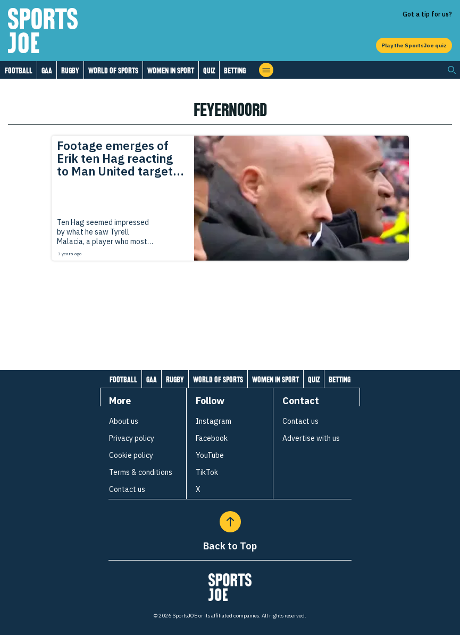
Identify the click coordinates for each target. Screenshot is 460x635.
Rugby (70, 70)
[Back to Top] (230, 521)
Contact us (127, 489)
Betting (235, 70)
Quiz (209, 70)
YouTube (210, 455)
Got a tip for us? (427, 14)
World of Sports (113, 70)
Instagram (213, 421)
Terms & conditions (140, 472)
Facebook (212, 438)
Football (18, 70)
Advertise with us (311, 438)
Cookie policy (131, 455)
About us (123, 421)
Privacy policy (131, 438)
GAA (46, 70)
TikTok (207, 472)
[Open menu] (266, 70)
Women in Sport (170, 70)
